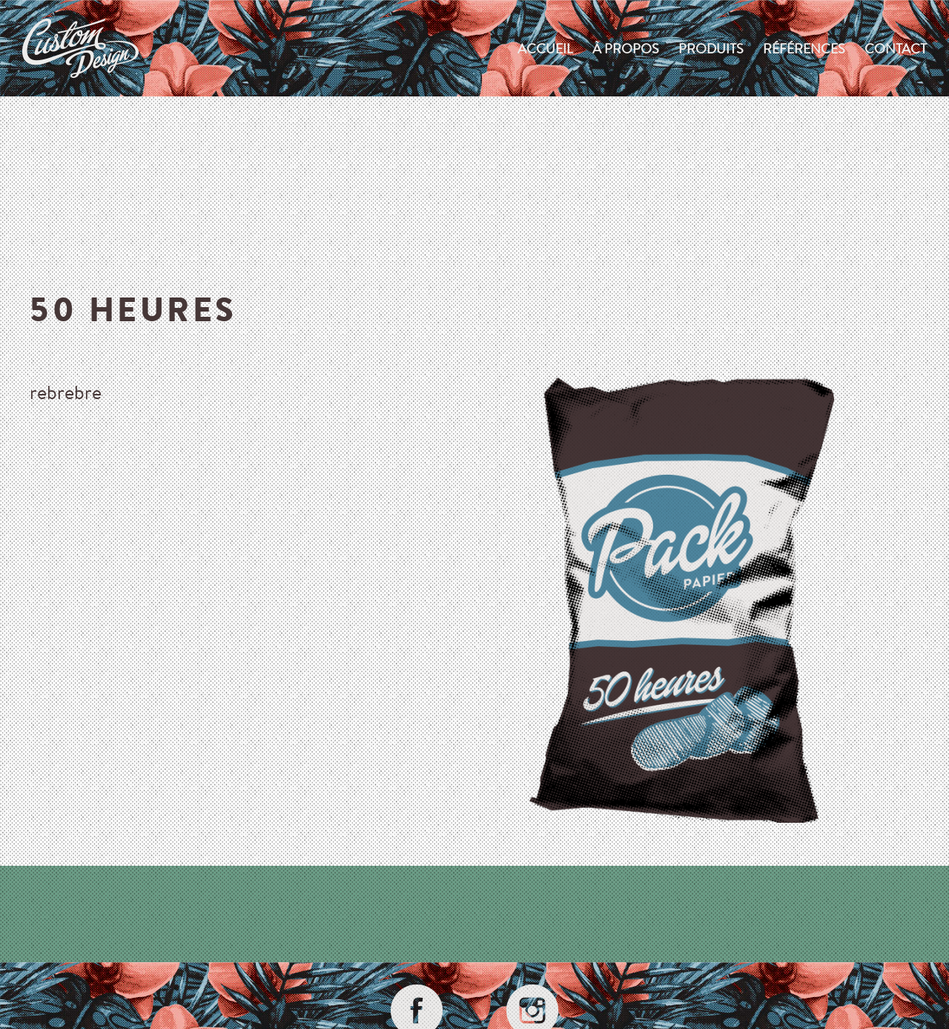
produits (711, 48)
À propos (625, 48)
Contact (895, 48)
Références (804, 48)
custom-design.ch (80, 48)
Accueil (545, 48)
